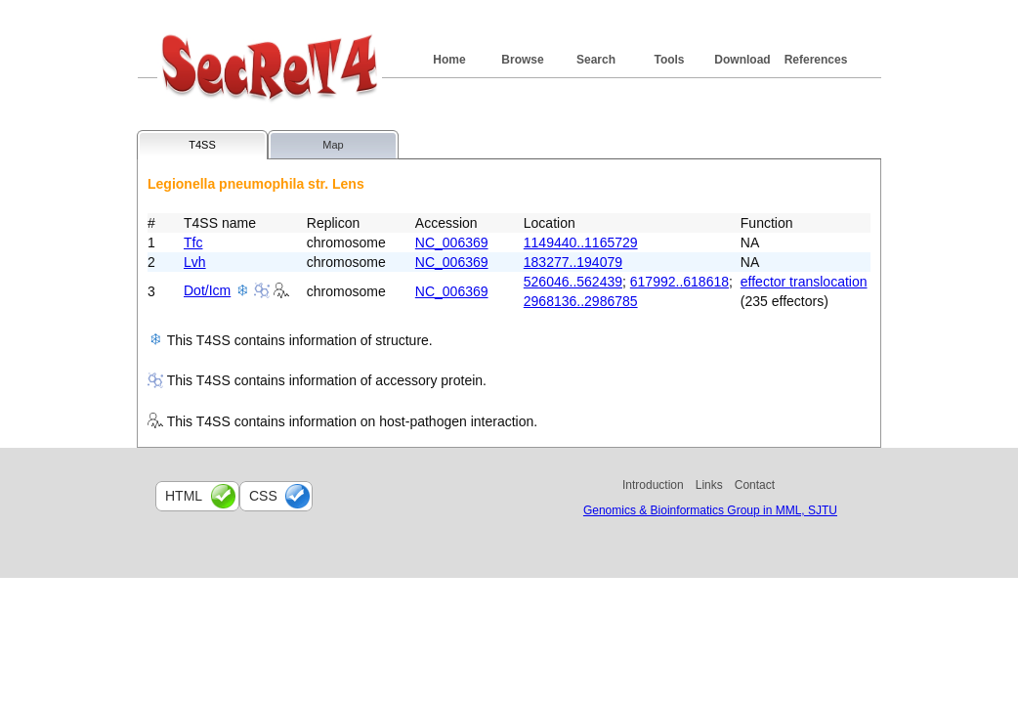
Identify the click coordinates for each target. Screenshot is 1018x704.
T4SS (202, 145)
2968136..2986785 (581, 301)
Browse (522, 59)
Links (709, 485)
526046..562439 (573, 281)
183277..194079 (573, 262)
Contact (755, 485)
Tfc (193, 242)
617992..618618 (679, 281)
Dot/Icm (207, 290)
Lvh (195, 262)
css (263, 496)
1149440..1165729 (581, 242)
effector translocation (804, 281)
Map (332, 145)
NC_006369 (451, 242)
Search (595, 59)
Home (449, 59)
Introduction (653, 485)
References (816, 59)
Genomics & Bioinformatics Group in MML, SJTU (710, 510)
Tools (669, 59)
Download (742, 59)
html (183, 496)
